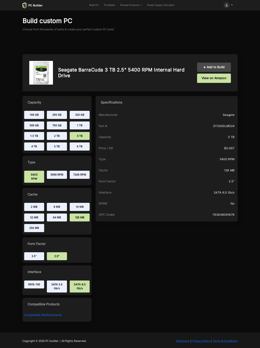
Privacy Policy (201, 341)
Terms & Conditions (225, 341)
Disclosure (182, 341)
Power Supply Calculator (160, 5)
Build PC (94, 5)
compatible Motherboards (43, 315)
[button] (131, 5)
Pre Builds (109, 5)
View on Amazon (213, 78)
